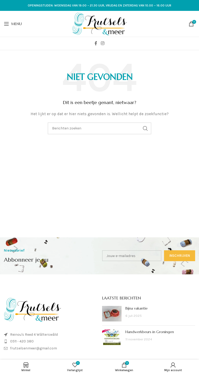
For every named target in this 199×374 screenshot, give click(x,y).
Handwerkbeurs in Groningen (149, 331)
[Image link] (32, 309)
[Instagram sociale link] (102, 43)
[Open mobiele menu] (12, 24)
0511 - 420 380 (22, 341)
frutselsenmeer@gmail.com (33, 348)
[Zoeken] (99, 128)
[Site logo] (99, 23)
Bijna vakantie (136, 308)
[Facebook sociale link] (96, 43)
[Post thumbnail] (112, 313)
